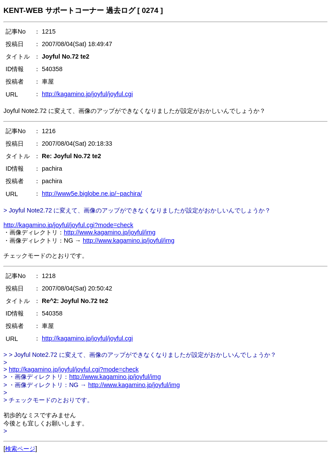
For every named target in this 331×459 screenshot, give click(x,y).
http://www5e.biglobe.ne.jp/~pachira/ (92, 193)
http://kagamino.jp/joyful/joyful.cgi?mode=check (68, 225)
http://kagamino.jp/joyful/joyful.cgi (87, 94)
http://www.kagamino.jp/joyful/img (110, 232)
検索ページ (20, 448)
